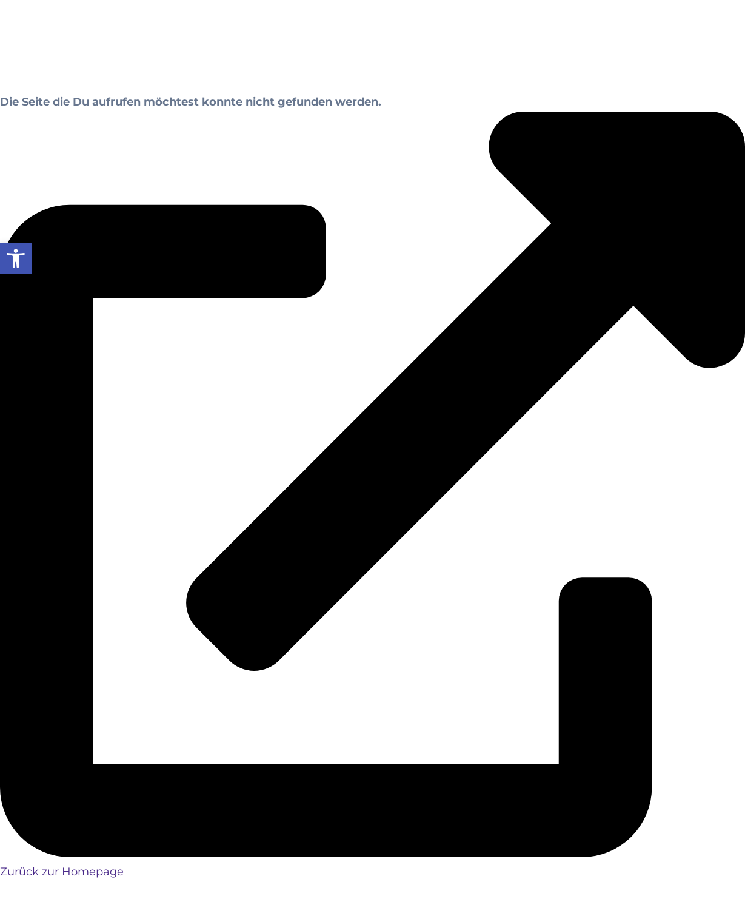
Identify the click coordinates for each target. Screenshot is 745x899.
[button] (16, 258)
